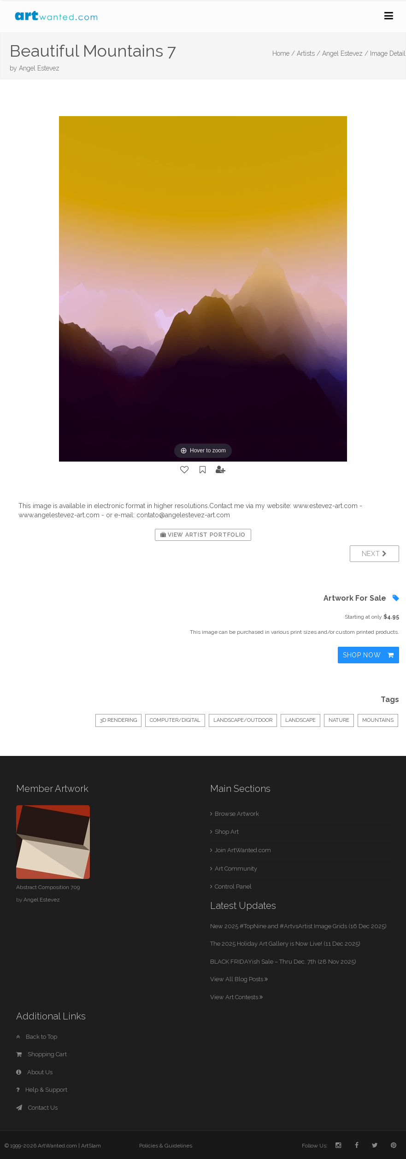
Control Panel (233, 886)
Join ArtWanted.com (243, 850)
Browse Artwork (237, 813)
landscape (300, 720)
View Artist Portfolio (203, 535)
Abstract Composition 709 (48, 887)
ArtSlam (91, 1145)
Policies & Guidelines (165, 1145)
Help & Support (41, 1089)
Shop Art (227, 831)
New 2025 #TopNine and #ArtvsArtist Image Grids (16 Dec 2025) (298, 926)
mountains (378, 720)
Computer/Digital (175, 720)
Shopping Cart (41, 1054)
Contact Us (37, 1107)
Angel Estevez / (345, 53)
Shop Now (368, 655)
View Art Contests (236, 997)
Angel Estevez (39, 68)
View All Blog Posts (239, 979)
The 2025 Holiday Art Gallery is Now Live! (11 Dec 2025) (285, 943)
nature (339, 720)
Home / (283, 53)
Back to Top (36, 1036)
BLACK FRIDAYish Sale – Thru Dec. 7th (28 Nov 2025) (283, 961)
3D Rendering (118, 720)
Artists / (308, 53)
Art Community (236, 868)
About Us (34, 1072)
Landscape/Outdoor (242, 720)
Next (374, 553)
